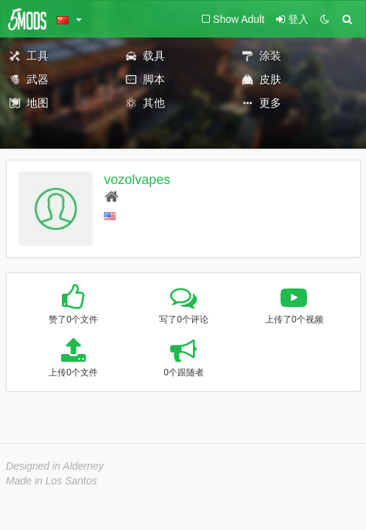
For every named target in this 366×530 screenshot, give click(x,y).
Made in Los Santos (51, 481)
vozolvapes (137, 179)
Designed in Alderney (55, 466)
